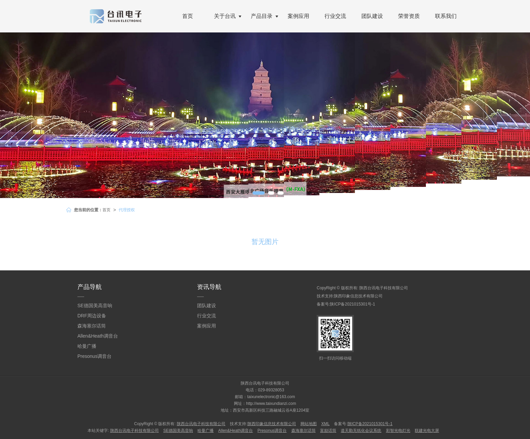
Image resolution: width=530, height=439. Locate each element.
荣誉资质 (409, 16)
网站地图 (308, 423)
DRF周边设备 (91, 315)
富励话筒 (328, 430)
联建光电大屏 (427, 430)
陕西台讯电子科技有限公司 (383, 288)
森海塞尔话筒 (91, 325)
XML (325, 423)
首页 (187, 16)
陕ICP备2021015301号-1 (352, 304)
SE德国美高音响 (94, 305)
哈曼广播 (86, 346)
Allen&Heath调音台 (97, 336)
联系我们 (446, 16)
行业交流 (335, 16)
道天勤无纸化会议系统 (361, 430)
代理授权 (127, 210)
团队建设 (372, 16)
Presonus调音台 (94, 356)
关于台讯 (225, 16)
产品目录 (261, 16)
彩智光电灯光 (398, 430)
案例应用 (298, 16)
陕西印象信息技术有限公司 (358, 296)
